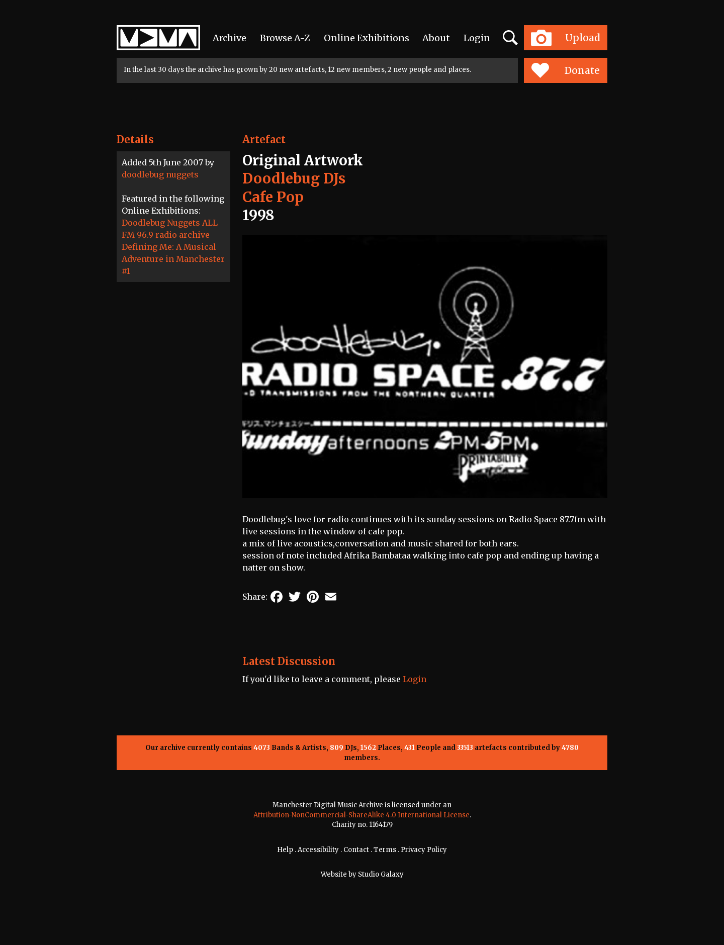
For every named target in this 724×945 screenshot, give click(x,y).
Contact (356, 849)
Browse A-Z (285, 38)
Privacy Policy (424, 849)
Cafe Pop (273, 197)
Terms (385, 849)
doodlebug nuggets (160, 174)
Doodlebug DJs (293, 178)
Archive (229, 38)
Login (477, 38)
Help (285, 849)
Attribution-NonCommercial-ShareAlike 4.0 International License (361, 815)
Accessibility (318, 849)
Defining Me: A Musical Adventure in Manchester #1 (173, 259)
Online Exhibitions (366, 38)
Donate (565, 70)
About (436, 38)
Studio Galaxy (381, 874)
